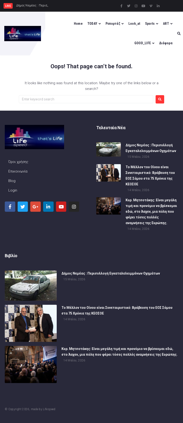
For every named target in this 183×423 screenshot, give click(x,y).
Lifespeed (49, 409)
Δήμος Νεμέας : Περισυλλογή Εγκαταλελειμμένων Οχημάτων (110, 273)
